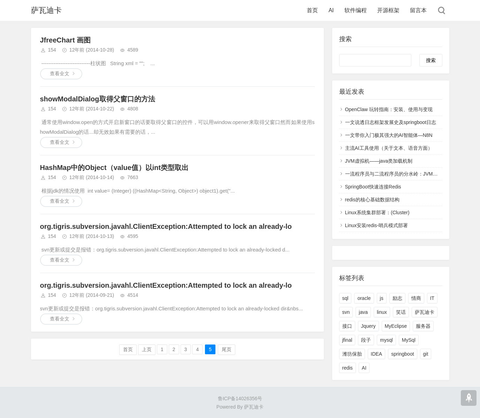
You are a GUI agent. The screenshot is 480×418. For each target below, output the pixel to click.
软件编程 (355, 10)
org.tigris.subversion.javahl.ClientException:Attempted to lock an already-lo (166, 226)
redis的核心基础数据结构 (372, 199)
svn (346, 312)
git (425, 354)
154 (52, 50)
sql (345, 298)
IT (432, 298)
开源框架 (388, 10)
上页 (147, 349)
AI (331, 10)
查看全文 (59, 73)
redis (347, 368)
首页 (312, 10)
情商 (416, 298)
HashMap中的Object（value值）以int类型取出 (114, 167)
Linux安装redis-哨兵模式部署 (376, 225)
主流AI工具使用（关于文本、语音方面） (389, 148)
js (381, 298)
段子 (366, 340)
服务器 (423, 326)
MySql (409, 340)
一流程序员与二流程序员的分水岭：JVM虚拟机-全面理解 (407, 174)
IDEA (376, 354)
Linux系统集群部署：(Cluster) (377, 212)
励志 (397, 298)
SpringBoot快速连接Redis (373, 186)
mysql (386, 340)
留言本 (418, 10)
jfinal (347, 340)
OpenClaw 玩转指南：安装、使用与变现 (389, 109)
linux (382, 312)
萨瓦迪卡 (46, 10)
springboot (402, 354)
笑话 (401, 312)
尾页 (226, 349)
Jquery (368, 326)
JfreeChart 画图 (65, 40)
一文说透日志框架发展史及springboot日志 (390, 122)
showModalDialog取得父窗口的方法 (97, 99)
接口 (347, 326)
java (363, 312)
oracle (364, 298)
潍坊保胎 (352, 354)
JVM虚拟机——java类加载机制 (379, 161)
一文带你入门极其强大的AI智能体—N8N (389, 135)
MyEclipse (396, 326)
